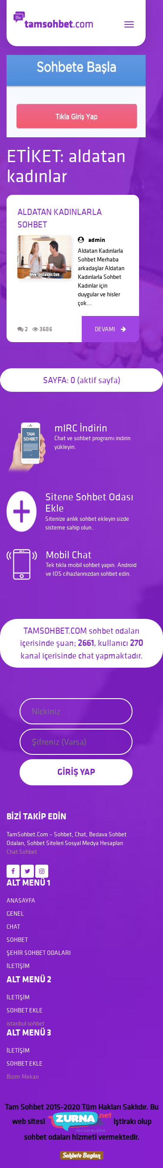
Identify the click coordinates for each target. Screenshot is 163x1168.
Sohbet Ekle (25, 1010)
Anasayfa (21, 900)
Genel (15, 913)
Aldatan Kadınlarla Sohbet (59, 218)
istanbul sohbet (25, 1023)
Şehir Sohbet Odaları (39, 953)
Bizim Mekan (23, 1076)
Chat (12, 852)
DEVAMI (110, 329)
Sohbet (28, 852)
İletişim (18, 966)
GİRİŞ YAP (76, 772)
